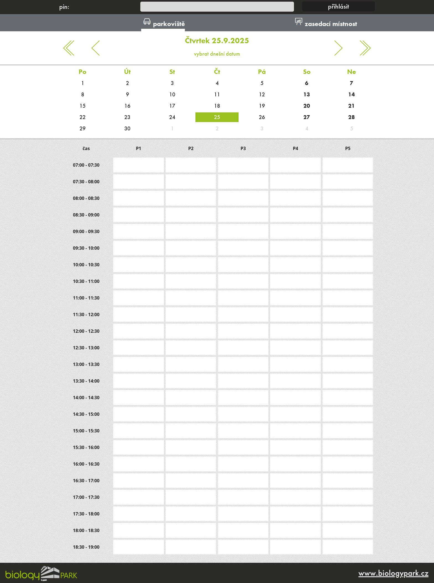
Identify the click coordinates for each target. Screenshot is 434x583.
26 (262, 117)
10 (172, 94)
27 (306, 117)
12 (262, 94)
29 (82, 128)
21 (351, 105)
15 (82, 105)
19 (262, 105)
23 (127, 117)
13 (306, 94)
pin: (64, 6)
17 (172, 105)
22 (82, 117)
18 (217, 105)
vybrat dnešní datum (217, 44)
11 (217, 94)
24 (172, 117)
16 (127, 105)
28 (351, 117)
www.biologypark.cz (393, 573)
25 (217, 117)
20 (306, 105)
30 (127, 128)
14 (351, 94)
